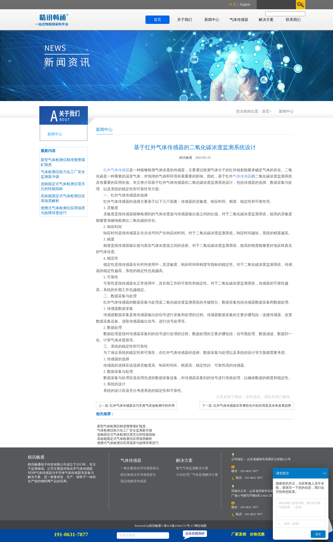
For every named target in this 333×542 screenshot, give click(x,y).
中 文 (233, 4)
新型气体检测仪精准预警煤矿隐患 (121, 426)
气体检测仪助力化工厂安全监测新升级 (124, 430)
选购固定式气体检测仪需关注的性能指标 (126, 434)
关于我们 (184, 20)
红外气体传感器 (116, 170)
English (245, 4)
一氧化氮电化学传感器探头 (139, 468)
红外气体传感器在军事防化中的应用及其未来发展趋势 (252, 405)
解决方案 (266, 20)
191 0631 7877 (254, 477)
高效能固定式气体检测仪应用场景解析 (124, 439)
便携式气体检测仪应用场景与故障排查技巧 (128, 443)
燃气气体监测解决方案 (192, 468)
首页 (157, 20)
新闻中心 (211, 20)
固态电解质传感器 (133, 481)
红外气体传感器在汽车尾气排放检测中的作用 (142, 405)
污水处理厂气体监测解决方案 (197, 474)
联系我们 (293, 20)
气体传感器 (239, 20)
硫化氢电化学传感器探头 (138, 474)
